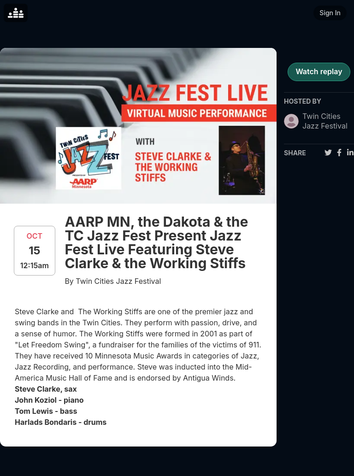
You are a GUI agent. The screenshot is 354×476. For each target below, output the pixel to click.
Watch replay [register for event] (318, 71)
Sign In (330, 13)
